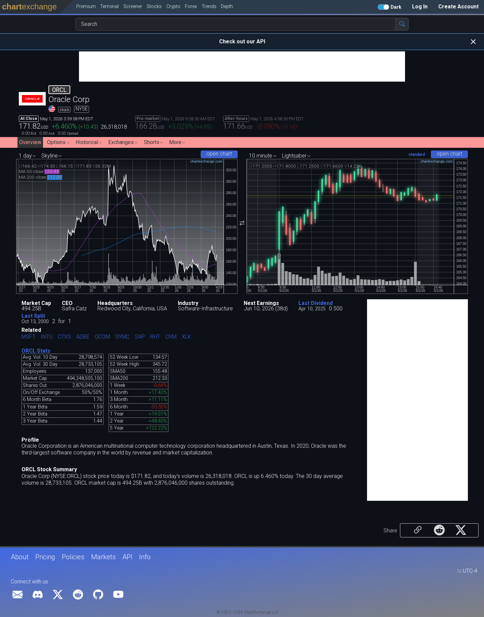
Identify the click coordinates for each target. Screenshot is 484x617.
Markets (103, 557)
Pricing (45, 557)
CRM (170, 337)
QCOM (102, 337)
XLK (186, 337)
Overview (30, 142)
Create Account (458, 6)
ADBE (82, 337)
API (127, 557)
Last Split (33, 316)
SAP (140, 337)
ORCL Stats (36, 351)
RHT (155, 337)
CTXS (64, 337)
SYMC (122, 337)
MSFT (28, 337)
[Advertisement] (242, 66)
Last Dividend (315, 303)
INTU (46, 337)
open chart (219, 153)
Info (145, 557)
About (20, 557)
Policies (73, 557)
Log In (420, 6)
